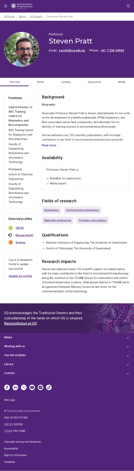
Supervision (94, 82)
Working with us (14, 346)
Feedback (9, 462)
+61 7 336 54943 (112, 50)
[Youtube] (32, 387)
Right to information (15, 455)
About (22, 16)
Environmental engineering (82, 210)
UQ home (9, 16)
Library (8, 364)
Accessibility (11, 448)
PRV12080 (19, 431)
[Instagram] (40, 387)
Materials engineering (57, 220)
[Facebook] (7, 387)
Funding (66, 82)
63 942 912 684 (19, 417)
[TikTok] (49, 387)
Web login (9, 400)
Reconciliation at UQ (20, 323)
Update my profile (20, 276)
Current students (15, 355)
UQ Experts (36, 16)
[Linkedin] (15, 387)
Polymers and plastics (92, 220)
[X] (24, 387)
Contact (9, 373)
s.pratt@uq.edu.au (72, 50)
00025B (18, 424)
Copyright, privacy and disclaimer (22, 441)
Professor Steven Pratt (60, 16)
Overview (14, 82)
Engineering (51, 210)
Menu (5, 6)
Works (40, 82)
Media (121, 82)
